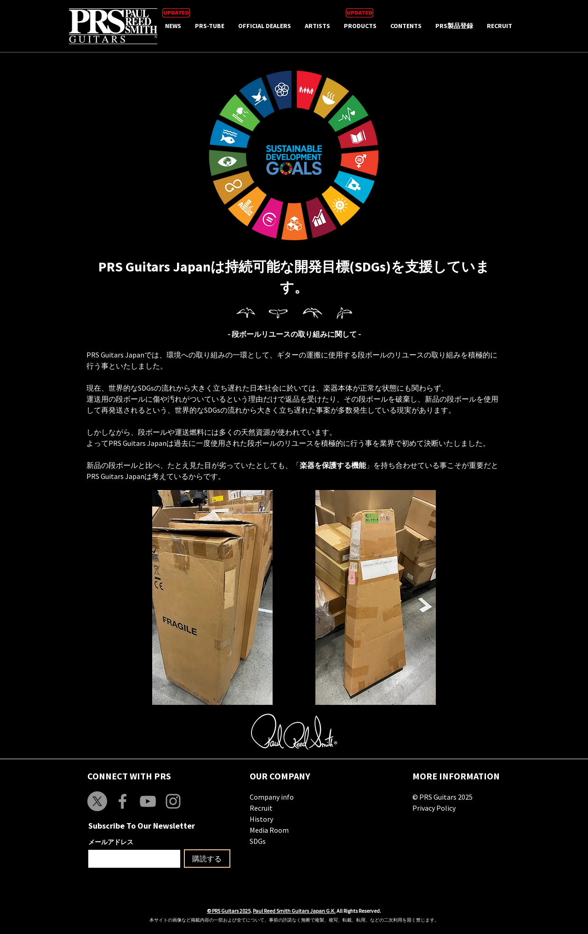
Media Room (269, 830)
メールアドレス (110, 842)
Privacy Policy (434, 808)
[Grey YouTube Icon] (148, 801)
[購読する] (207, 858)
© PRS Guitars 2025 (442, 796)
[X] (97, 801)
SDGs (258, 841)
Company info (272, 796)
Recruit (261, 808)
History (261, 819)
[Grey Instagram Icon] (173, 801)
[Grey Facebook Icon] (122, 801)
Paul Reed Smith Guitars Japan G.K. (294, 910)
